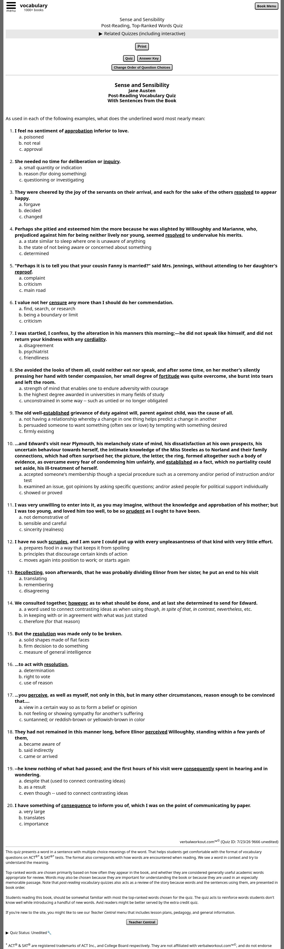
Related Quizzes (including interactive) (144, 33)
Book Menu (265, 6)
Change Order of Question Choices (142, 69)
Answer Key (150, 59)
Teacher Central (142, 925)
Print (142, 47)
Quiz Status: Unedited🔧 (31, 936)
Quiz (127, 59)
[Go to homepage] (32, 6)
